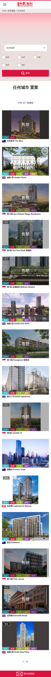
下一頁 (25, 661)
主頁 (4, 11)
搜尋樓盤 (11, 11)
